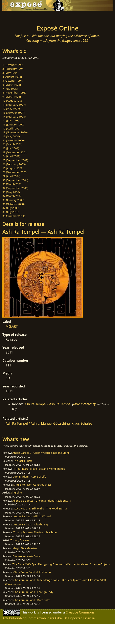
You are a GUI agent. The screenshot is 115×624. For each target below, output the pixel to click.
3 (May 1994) (10, 73)
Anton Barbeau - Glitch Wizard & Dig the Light (41, 453)
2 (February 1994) (13, 69)
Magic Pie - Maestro (25, 548)
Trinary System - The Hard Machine (34, 532)
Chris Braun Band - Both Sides (31, 600)
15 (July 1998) (10, 120)
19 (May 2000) (11, 136)
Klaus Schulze (82, 423)
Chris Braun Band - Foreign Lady (33, 592)
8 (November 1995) (14, 92)
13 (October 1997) (13, 112)
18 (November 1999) (15, 132)
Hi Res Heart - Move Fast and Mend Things (39, 468)
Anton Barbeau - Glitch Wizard (32, 516)
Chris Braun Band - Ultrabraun (32, 572)
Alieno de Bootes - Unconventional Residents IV (42, 500)
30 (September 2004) (15, 180)
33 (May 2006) (11, 192)
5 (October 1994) (12, 80)
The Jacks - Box (22, 461)
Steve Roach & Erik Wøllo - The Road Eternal (40, 508)
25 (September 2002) (15, 160)
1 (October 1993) (12, 65)
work (32, 612)
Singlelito (16, 492)
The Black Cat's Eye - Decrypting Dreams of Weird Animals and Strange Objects (61, 564)
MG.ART (12, 326)
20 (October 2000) (13, 140)
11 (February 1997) (14, 104)
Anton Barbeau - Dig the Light (31, 524)
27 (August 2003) (12, 168)
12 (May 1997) (11, 108)
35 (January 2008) (13, 200)
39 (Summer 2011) (13, 216)
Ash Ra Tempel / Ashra (22, 423)
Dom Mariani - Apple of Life (29, 476)
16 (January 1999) (13, 124)
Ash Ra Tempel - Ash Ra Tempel (47, 404)
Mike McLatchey (84, 404)
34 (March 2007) (12, 196)
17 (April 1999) (11, 128)
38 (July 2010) (10, 212)
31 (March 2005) (12, 184)
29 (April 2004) (11, 176)
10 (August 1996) (12, 100)
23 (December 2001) (14, 152)
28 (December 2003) (14, 172)
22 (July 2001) (10, 148)
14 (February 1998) (14, 116)
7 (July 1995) (10, 88)
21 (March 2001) (12, 144)
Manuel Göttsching (55, 423)
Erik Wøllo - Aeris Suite (26, 556)
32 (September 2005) (15, 188)
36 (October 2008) (13, 204)
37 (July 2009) (10, 208)
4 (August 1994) (12, 77)
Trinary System (19, 540)
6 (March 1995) (11, 84)
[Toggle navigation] (13, 17)
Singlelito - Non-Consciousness (32, 484)
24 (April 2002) (11, 156)
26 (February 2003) (14, 164)
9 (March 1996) (11, 96)
